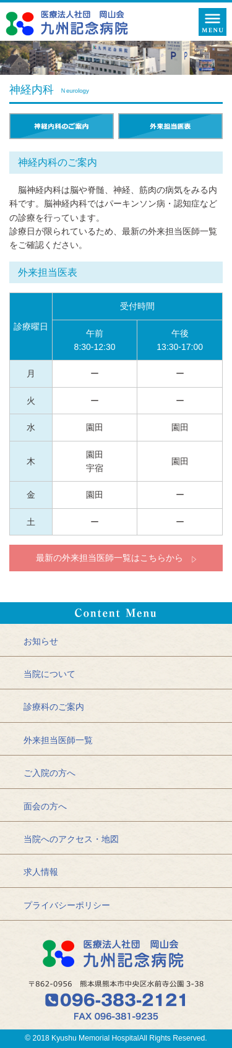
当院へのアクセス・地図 (71, 839)
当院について (49, 674)
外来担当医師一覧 (58, 740)
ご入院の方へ (49, 773)
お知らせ (41, 641)
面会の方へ (45, 806)
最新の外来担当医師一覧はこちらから (109, 558)
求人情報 (41, 872)
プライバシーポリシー (67, 905)
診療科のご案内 (54, 707)
